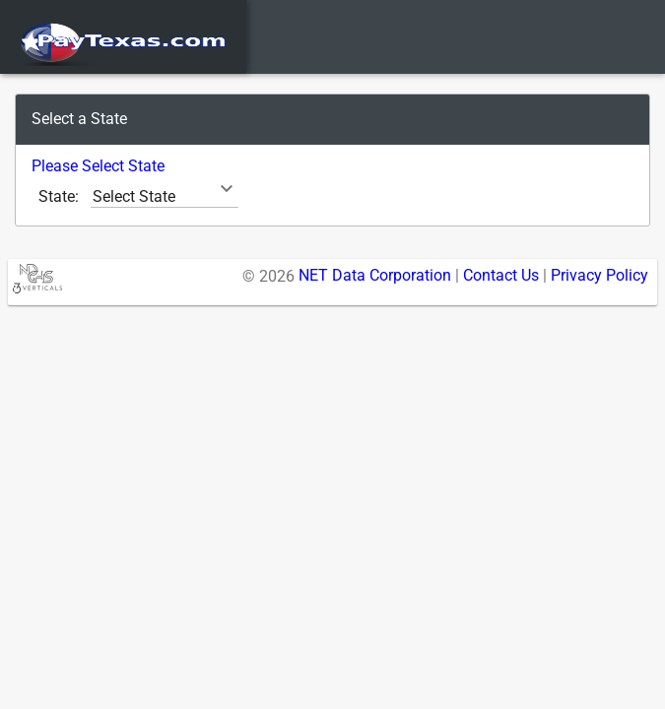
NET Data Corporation (375, 275)
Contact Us (501, 275)
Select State (134, 196)
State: (58, 196)
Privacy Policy (599, 275)
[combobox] (164, 196)
